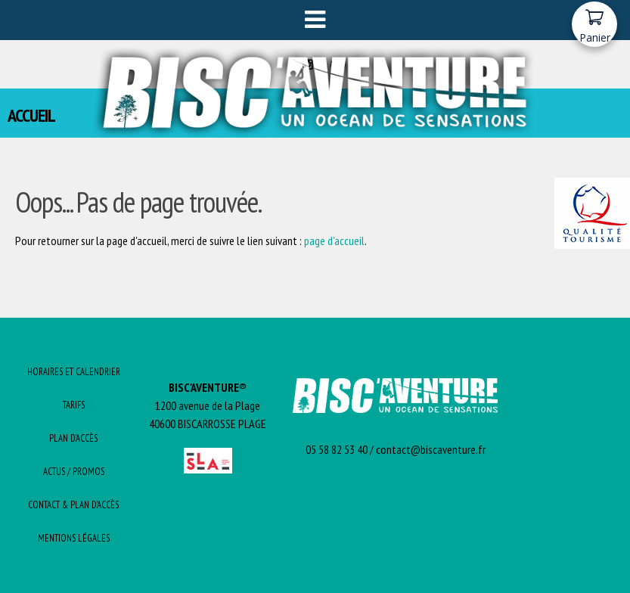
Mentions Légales (74, 538)
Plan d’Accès (73, 438)
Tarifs (74, 405)
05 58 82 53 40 (337, 449)
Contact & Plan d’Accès (73, 504)
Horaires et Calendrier (73, 371)
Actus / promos (73, 471)
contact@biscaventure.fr (431, 449)
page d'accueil (334, 240)
